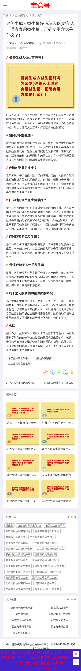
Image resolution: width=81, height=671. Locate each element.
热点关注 (34, 644)
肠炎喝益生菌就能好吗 (18, 554)
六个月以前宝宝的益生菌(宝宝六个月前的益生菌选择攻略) (37, 382)
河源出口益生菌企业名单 (48, 571)
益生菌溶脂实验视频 (19, 363)
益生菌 (9, 525)
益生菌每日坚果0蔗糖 (29, 525)
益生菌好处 (21, 15)
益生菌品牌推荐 (59, 607)
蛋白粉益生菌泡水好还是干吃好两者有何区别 (33, 501)
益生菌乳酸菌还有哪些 (44, 542)
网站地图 (22, 644)
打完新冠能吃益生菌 (17, 577)
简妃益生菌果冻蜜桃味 (18, 589)
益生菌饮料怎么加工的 (47, 531)
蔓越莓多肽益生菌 (15, 537)
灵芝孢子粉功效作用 (22, 607)
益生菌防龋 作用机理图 (44, 560)
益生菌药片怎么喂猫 (17, 542)
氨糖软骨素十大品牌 (60, 614)
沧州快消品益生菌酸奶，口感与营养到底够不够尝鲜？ (38, 448)
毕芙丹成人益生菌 (44, 583)
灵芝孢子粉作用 (59, 620)
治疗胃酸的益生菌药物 (18, 571)
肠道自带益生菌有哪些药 (19, 548)
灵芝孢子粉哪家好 (21, 626)
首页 (8, 15)
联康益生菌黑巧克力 (17, 560)
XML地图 (11, 644)
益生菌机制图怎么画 (46, 554)
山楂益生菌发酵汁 (44, 358)
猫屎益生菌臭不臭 (55, 525)
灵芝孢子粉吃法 (21, 632)
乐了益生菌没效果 (18, 358)
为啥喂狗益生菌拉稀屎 (18, 583)
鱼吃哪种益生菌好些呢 (18, 531)
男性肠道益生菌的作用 (42, 537)
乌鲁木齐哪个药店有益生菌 (49, 566)
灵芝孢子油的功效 (21, 620)
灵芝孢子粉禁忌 (59, 626)
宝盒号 (11, 43)
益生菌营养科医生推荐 (18, 566)
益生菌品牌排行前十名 (47, 589)
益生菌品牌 (22, 614)
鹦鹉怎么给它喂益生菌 (44, 577)
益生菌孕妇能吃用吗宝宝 (50, 548)
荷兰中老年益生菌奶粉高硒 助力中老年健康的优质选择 (39, 475)
